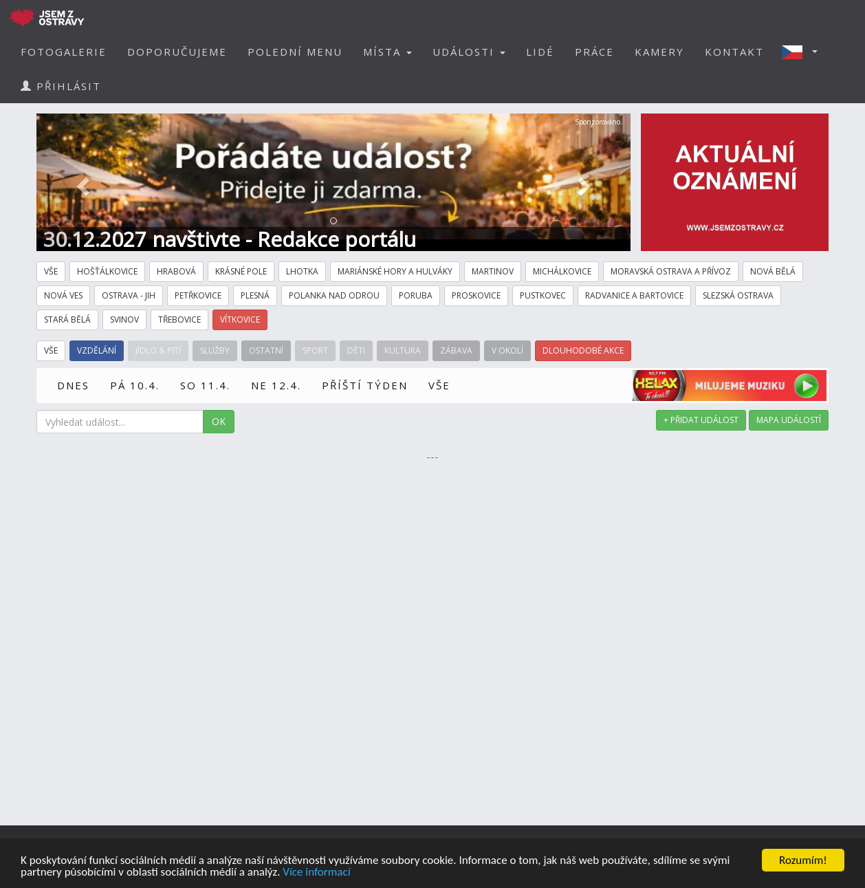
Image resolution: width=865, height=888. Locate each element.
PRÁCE (594, 51)
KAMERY (659, 51)
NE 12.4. (276, 385)
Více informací (316, 873)
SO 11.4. (205, 385)
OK (219, 421)
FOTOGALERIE (64, 51)
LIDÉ (540, 51)
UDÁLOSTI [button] (468, 51)
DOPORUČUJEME (177, 51)
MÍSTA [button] (387, 51)
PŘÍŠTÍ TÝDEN (365, 385)
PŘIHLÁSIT (61, 86)
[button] (803, 51)
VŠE (439, 385)
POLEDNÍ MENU (295, 51)
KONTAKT (734, 51)
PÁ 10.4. (135, 385)
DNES (73, 385)
